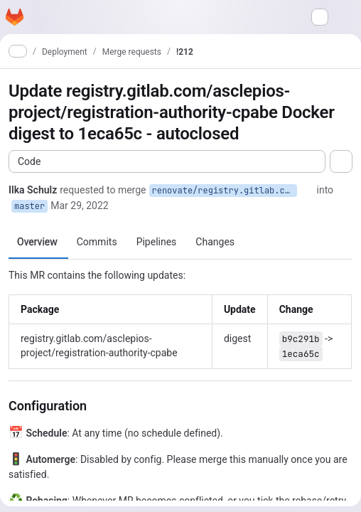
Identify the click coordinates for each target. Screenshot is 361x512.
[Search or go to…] (319, 17)
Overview (37, 241)
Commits (97, 241)
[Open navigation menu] (39, 17)
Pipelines (156, 241)
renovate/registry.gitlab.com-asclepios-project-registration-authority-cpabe (224, 190)
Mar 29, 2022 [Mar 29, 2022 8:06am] (79, 205)
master (29, 206)
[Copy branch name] (307, 189)
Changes (215, 241)
